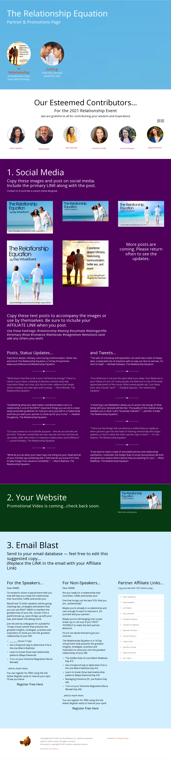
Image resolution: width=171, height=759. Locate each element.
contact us (111, 738)
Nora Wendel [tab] (127, 613)
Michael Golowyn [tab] (128, 630)
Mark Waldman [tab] (128, 597)
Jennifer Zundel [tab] (128, 647)
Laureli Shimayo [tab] (128, 636)
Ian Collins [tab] (126, 658)
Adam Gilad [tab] (126, 641)
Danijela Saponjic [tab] (128, 619)
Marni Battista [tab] (127, 602)
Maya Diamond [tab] (128, 652)
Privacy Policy (123, 738)
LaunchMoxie (53, 749)
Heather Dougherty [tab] (129, 625)
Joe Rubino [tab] (126, 608)
